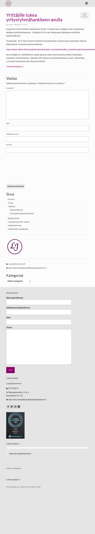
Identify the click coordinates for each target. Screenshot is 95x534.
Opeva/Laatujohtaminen (20, 453)
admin (11, 24)
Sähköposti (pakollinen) (39, 310)
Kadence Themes (36, 487)
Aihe (39, 319)
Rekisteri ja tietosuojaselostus (13, 468)
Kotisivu (9, 144)
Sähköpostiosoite (12, 134)
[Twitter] (11, 406)
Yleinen (25, 24)
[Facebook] (8, 406)
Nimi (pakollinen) (39, 300)
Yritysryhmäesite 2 (14, 66)
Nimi (8, 123)
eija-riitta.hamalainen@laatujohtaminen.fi (26, 268)
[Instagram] (15, 406)
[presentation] (15, 163)
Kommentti (10, 88)
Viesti (39, 329)
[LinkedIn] (18, 406)
